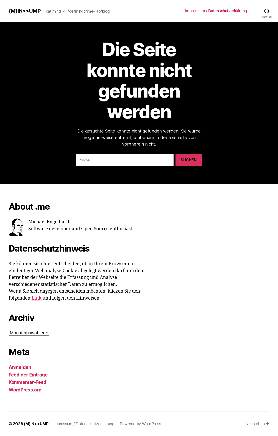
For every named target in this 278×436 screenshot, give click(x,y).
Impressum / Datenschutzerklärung (216, 10)
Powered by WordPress (140, 423)
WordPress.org (25, 390)
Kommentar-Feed (27, 382)
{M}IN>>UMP (25, 10)
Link (36, 298)
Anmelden (20, 367)
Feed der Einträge (28, 375)
